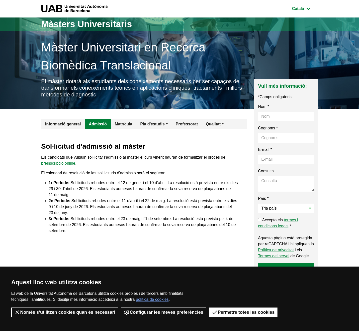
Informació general (63, 124)
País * (263, 198)
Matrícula (123, 124)
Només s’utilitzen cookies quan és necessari (64, 312)
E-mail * (265, 149)
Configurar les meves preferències (163, 312)
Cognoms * (268, 128)
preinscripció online (58, 163)
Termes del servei (273, 256)
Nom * (263, 106)
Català (305, 8)
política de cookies (152, 299)
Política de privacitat (276, 250)
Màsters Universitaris (86, 24)
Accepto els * (278, 223)
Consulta (266, 171)
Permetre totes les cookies (243, 312)
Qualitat (213, 124)
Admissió (98, 124)
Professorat (187, 124)
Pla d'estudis (152, 124)
